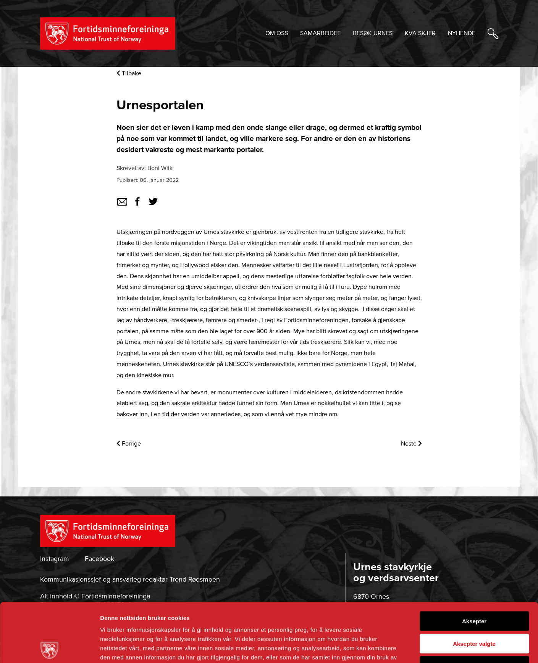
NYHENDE (461, 33)
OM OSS (276, 33)
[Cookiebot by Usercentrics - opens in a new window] (49, 648)
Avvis (474, 607)
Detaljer (406, 648)
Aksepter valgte (474, 585)
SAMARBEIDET (320, 33)
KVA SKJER (420, 33)
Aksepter (474, 562)
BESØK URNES (373, 33)
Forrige (128, 443)
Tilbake (128, 73)
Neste (411, 443)
